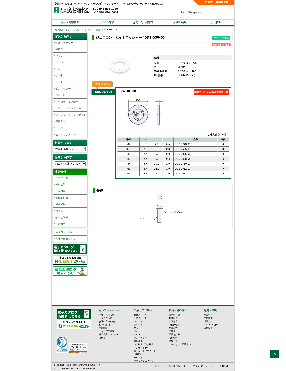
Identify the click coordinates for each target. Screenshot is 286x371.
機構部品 (60, 121)
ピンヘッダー (63, 88)
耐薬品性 (60, 204)
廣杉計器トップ (62, 29)
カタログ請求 (106, 22)
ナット (59, 82)
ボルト (59, 75)
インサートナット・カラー (70, 108)
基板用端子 (61, 95)
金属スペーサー (64, 42)
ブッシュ (60, 62)
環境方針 (208, 321)
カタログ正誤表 (64, 232)
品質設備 (208, 318)
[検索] (204, 12)
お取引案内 (179, 22)
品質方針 (208, 315)
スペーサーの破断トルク (181, 344)
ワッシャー (79, 29)
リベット (60, 127)
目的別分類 (61, 177)
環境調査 (208, 328)
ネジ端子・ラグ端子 (66, 101)
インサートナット (142, 347)
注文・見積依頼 (70, 22)
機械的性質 (61, 197)
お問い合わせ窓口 (143, 22)
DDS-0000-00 (103, 91)
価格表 (102, 338)
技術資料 (60, 223)
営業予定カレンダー (66, 238)
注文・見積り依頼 (216, 2)
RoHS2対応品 (221, 37)
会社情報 (216, 22)
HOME (225, 366)
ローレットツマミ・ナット (70, 114)
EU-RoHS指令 (211, 324)
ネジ (58, 68)
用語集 (59, 210)
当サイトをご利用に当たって (171, 366)
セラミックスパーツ (66, 134)
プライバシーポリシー (204, 366)
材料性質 (60, 184)
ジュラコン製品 (92, 29)
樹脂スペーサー (64, 49)
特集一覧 (173, 341)
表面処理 (60, 191)
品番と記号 (61, 217)
